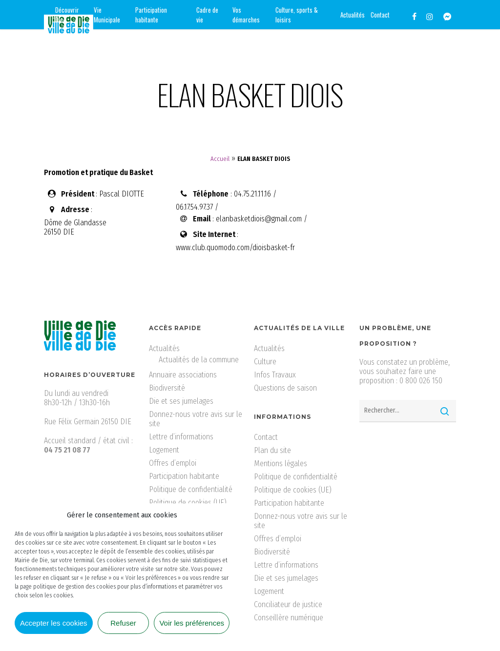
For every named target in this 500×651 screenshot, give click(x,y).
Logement (164, 449)
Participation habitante (184, 476)
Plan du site (272, 450)
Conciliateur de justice (288, 604)
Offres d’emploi (172, 463)
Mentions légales (280, 463)
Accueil (219, 158)
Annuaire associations (183, 374)
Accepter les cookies (53, 623)
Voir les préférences (191, 623)
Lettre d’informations (181, 436)
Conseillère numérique (288, 617)
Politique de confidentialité (190, 489)
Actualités (164, 348)
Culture (265, 361)
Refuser (123, 623)
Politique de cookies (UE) (188, 502)
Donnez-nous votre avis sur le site (195, 419)
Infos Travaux (275, 374)
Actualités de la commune (199, 359)
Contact (266, 437)
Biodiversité (167, 388)
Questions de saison (285, 388)
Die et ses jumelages (181, 401)
